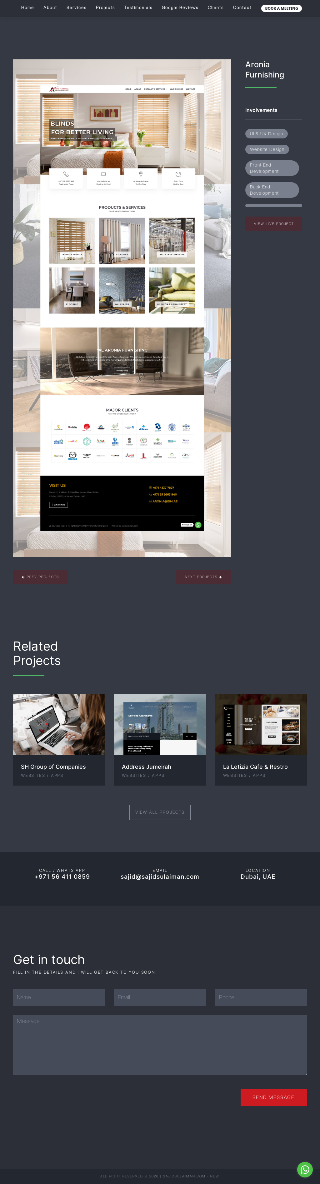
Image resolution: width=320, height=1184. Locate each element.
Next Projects (203, 577)
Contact (242, 7)
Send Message (273, 1097)
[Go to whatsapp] (305, 1169)
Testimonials (138, 7)
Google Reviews (180, 7)
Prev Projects (40, 577)
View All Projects (160, 812)
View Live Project (274, 224)
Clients (216, 7)
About (50, 7)
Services (77, 7)
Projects (105, 7)
